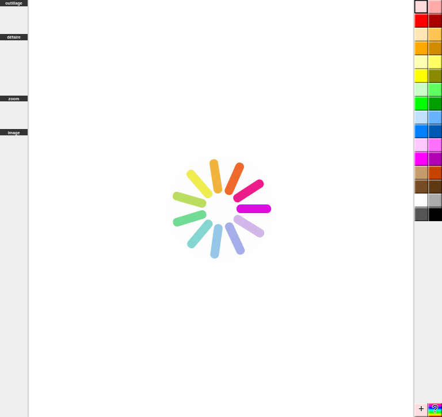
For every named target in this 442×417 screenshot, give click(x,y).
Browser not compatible (221, 208)
